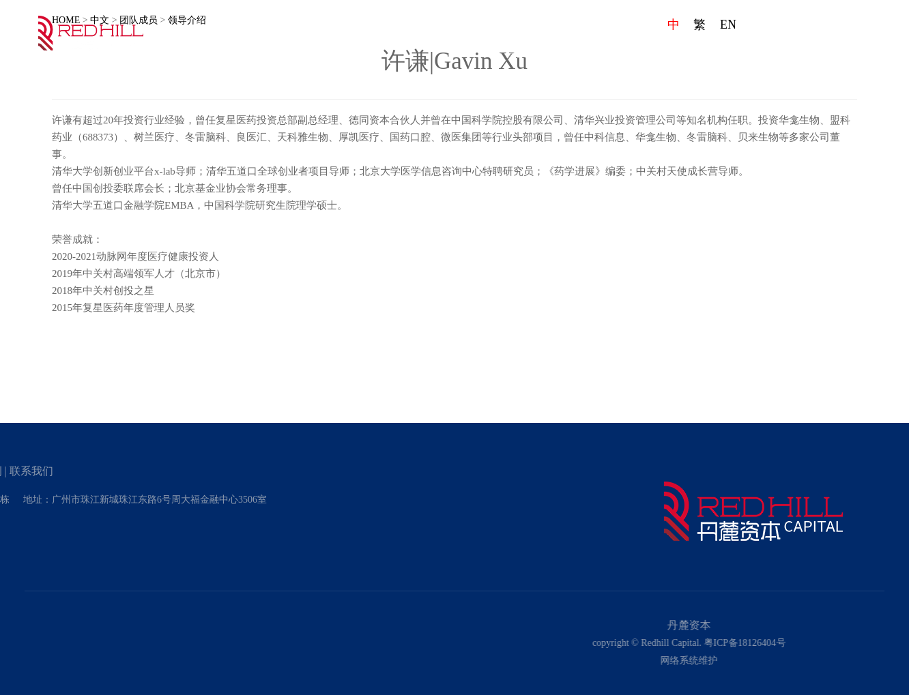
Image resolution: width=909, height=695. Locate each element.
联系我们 (839, 53)
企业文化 (582, 53)
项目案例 (774, 53)
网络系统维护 (872, 660)
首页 (517, 53)
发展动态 (710, 53)
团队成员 (646, 53)
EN (728, 24)
